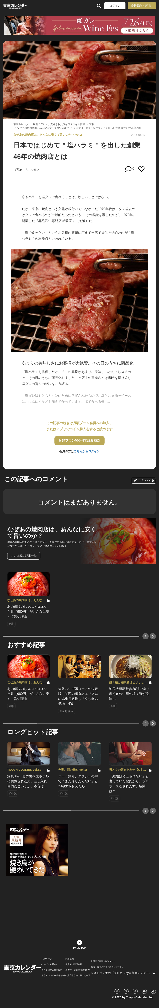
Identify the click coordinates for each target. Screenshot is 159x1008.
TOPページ (46, 959)
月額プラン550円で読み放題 (80, 440)
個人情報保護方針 (73, 964)
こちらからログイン (87, 451)
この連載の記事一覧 (24, 555)
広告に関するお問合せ (51, 970)
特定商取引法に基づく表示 (77, 976)
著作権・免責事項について (77, 970)
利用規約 (69, 959)
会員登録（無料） (142, 5)
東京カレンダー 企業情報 (53, 976)
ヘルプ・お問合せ (49, 964)
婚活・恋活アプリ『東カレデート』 (107, 967)
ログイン (115, 5)
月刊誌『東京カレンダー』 (103, 961)
